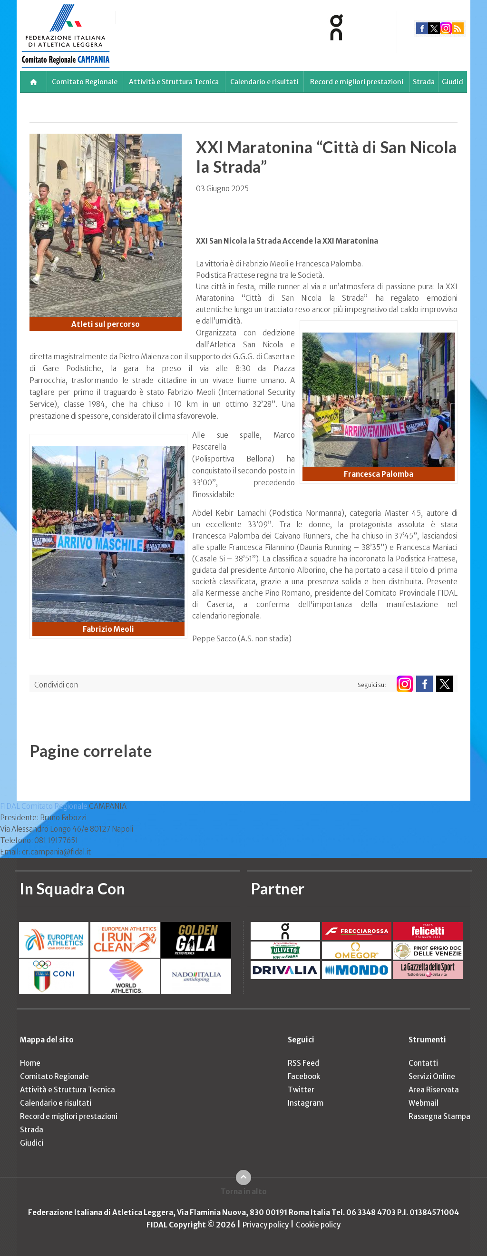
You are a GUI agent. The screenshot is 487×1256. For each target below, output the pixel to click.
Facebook (304, 1076)
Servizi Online (432, 1076)
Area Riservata (434, 1089)
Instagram (305, 1103)
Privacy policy (266, 1224)
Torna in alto (244, 1191)
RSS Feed (303, 1063)
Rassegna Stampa (439, 1116)
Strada (424, 82)
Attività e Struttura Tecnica (174, 82)
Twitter (301, 1089)
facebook (422, 28)
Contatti (423, 1063)
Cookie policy (318, 1224)
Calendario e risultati (264, 82)
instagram (446, 28)
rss (458, 28)
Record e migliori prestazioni (356, 82)
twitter (434, 28)
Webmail (423, 1103)
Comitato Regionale (84, 82)
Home (30, 1063)
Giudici (453, 82)
